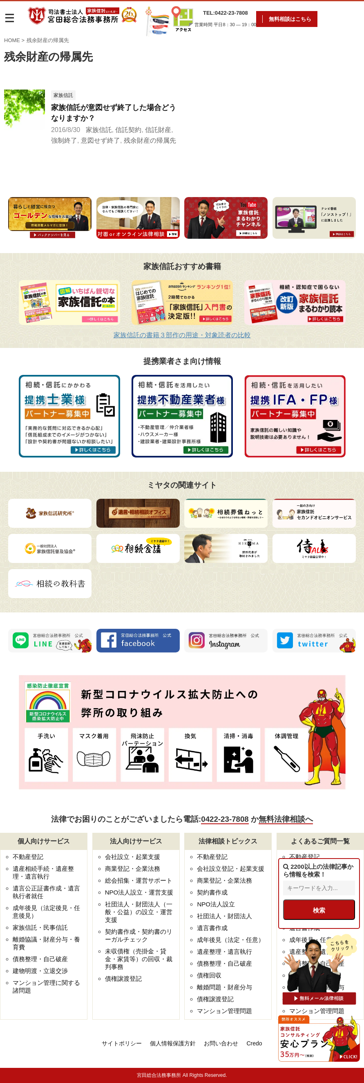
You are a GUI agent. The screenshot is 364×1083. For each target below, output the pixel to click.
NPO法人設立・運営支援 (139, 892)
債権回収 (209, 975)
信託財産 (158, 129)
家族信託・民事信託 (40, 927)
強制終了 (64, 140)
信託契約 (128, 129)
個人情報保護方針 (173, 1043)
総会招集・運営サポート (138, 880)
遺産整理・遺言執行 (224, 951)
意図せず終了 (100, 140)
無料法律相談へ (286, 819)
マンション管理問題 (224, 1010)
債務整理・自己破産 (40, 958)
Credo (254, 1043)
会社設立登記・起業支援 (230, 868)
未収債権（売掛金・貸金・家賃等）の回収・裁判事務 (138, 959)
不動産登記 (28, 856)
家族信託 (99, 129)
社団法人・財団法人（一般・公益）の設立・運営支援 (138, 912)
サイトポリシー (122, 1043)
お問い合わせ (221, 1043)
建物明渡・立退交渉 (40, 970)
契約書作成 (212, 892)
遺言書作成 (212, 927)
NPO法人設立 (216, 904)
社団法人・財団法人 (224, 916)
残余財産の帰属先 (150, 140)
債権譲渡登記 (123, 978)
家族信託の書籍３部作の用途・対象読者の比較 (182, 335)
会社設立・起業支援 (132, 856)
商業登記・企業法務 (132, 868)
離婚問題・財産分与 (224, 987)
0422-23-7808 (224, 819)
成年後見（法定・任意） (230, 939)
